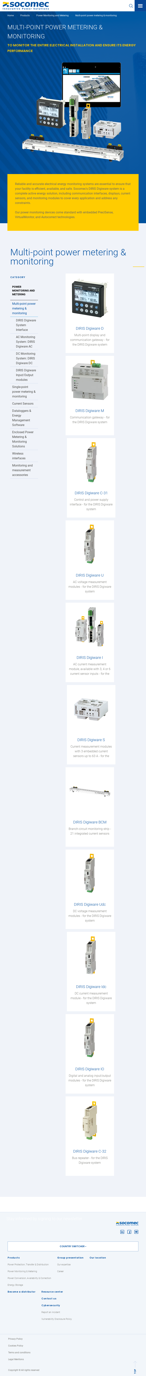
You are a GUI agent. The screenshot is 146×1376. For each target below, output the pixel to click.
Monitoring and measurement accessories (22, 470)
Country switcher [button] (72, 1246)
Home (10, 15)
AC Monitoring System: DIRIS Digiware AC (25, 341)
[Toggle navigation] (140, 6)
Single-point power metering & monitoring (24, 391)
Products (14, 1257)
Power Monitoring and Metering (52, 15)
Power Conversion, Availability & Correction (29, 1278)
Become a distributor (21, 1291)
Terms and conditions (19, 1352)
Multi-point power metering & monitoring (24, 308)
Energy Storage (15, 1285)
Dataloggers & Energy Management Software (21, 418)
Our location (98, 1257)
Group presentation (70, 1257)
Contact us (48, 1298)
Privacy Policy (15, 1339)
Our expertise (64, 1264)
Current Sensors (22, 403)
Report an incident (50, 1312)
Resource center (52, 1291)
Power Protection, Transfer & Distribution (28, 1264)
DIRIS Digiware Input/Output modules (26, 375)
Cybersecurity (50, 1305)
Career (60, 1271)
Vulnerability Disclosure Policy (56, 1319)
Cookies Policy (15, 1345)
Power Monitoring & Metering (22, 1271)
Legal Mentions (16, 1359)
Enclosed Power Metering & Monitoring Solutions (22, 439)
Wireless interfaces (18, 456)
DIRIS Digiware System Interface (26, 325)
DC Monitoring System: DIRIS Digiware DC (25, 358)
